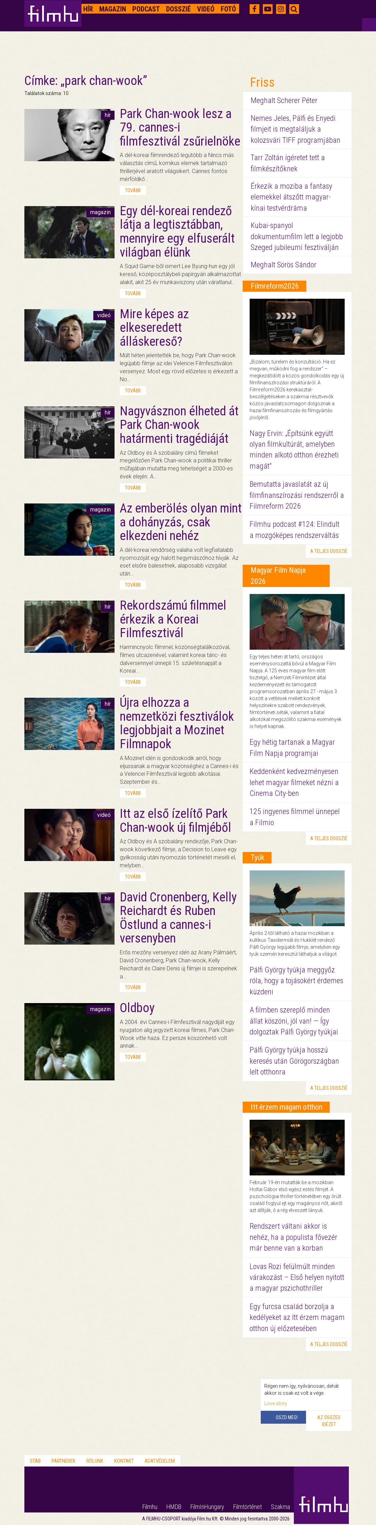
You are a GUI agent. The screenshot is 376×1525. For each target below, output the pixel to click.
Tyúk (257, 857)
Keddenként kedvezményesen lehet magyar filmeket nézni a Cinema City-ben (294, 782)
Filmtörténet (247, 1506)
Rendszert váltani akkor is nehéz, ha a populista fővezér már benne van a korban (293, 1237)
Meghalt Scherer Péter (284, 100)
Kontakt (124, 1461)
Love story (275, 1403)
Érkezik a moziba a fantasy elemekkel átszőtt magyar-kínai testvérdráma (291, 197)
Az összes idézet (328, 1421)
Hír (88, 9)
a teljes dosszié (328, 551)
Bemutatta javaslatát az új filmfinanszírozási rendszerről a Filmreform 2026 (297, 495)
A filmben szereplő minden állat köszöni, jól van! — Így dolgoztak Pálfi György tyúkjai (294, 1021)
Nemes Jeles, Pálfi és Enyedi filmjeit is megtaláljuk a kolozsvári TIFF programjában (295, 129)
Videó (205, 9)
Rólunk (94, 1461)
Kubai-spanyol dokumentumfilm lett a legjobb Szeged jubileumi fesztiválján (297, 236)
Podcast (146, 9)
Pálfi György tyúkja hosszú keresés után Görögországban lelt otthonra (294, 1061)
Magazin (112, 9)
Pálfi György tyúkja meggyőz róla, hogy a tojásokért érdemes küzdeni (296, 980)
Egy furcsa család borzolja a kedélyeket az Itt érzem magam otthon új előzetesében (297, 1317)
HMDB (173, 1506)
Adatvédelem (159, 1461)
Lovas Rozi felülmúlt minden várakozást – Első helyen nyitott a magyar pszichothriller (297, 1277)
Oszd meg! (287, 1417)
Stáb (35, 1461)
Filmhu (149, 1506)
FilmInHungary (207, 1506)
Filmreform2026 (275, 286)
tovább (133, 190)
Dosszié (178, 9)
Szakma (280, 1506)
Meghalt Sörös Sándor (283, 264)
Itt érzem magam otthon (286, 1107)
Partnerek (64, 1461)
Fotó (228, 9)
